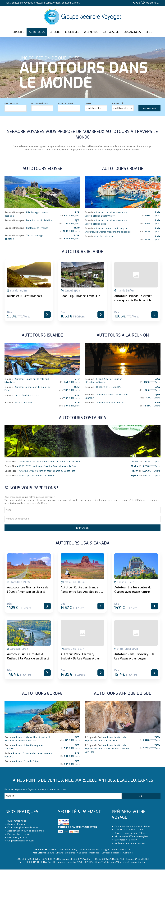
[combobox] (16, 108)
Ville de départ (69, 106)
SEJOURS (55, 32)
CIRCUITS (18, 32)
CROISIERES (72, 32)
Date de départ (42, 106)
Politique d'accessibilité (19, 868)
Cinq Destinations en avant (20, 875)
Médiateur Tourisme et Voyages (131, 877)
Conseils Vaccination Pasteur (129, 864)
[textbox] (15, 108)
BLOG (149, 32)
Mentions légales (16, 858)
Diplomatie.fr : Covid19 (126, 874)
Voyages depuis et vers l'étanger (131, 867)
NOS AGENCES (132, 32)
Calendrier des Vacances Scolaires (132, 861)
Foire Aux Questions (17, 872)
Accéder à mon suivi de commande (25, 865)
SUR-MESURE (110, 32)
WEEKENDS (91, 32)
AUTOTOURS (37, 32)
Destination (16, 106)
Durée (96, 106)
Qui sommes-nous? (17, 855)
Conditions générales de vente (22, 862)
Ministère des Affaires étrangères (131, 871)
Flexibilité (123, 106)
